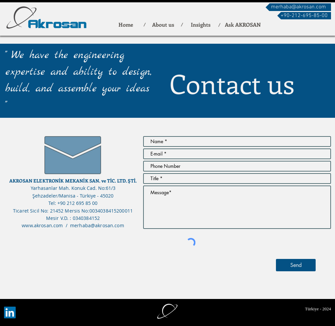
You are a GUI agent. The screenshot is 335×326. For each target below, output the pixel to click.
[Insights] (200, 24)
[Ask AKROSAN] (243, 24)
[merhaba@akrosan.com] (298, 7)
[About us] (163, 24)
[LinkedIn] (10, 312)
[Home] (125, 24)
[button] (304, 15)
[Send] (296, 265)
